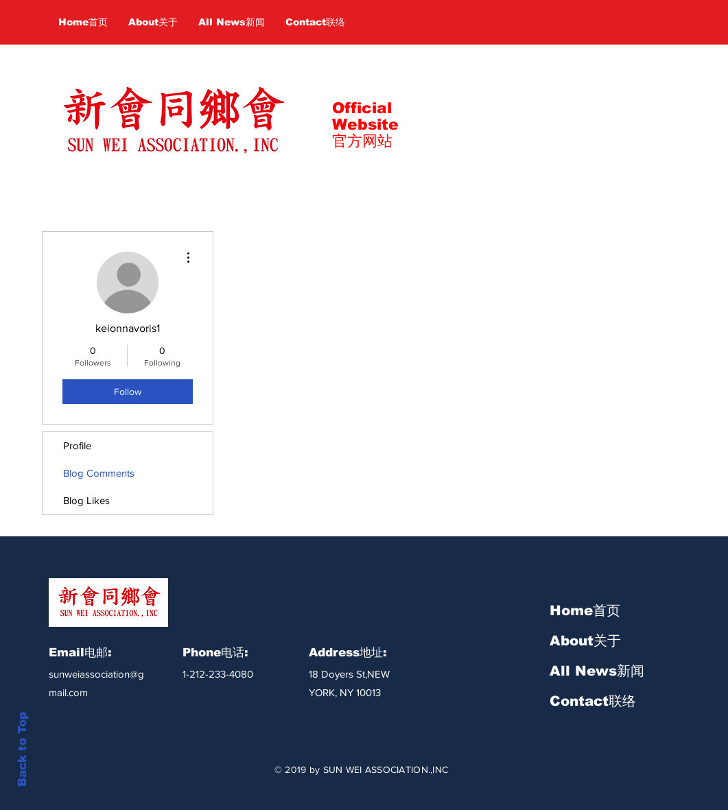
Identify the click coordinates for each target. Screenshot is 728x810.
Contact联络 (593, 700)
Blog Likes (86, 500)
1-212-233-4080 (218, 674)
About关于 (585, 640)
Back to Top (22, 749)
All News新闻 (597, 670)
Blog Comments (98, 473)
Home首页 (585, 610)
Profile (77, 445)
